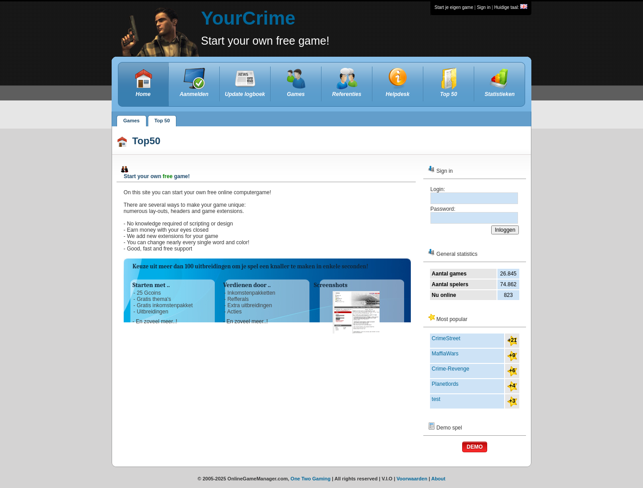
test (436, 399)
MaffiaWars (445, 353)
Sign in (484, 7)
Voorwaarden (412, 478)
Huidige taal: (510, 7)
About (438, 478)
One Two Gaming (311, 478)
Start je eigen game (453, 7)
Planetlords (445, 384)
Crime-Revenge (450, 369)
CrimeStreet (446, 338)
